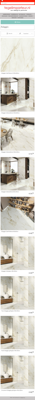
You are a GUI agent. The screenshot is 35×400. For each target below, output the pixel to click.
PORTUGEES (20, 17)
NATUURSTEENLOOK (13, 15)
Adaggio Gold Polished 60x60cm (9, 231)
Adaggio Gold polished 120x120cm (10, 152)
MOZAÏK (30, 15)
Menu (17, 22)
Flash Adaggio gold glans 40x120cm (10, 350)
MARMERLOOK (14, 14)
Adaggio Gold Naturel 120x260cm (10, 73)
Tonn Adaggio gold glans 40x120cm (10, 311)
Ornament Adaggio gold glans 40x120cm (12, 390)
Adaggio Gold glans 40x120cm (9, 271)
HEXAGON (14, 17)
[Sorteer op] (25, 33)
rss (24, 397)
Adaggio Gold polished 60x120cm (10, 191)
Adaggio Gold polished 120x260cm (10, 112)
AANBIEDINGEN (6, 14)
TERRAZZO (28, 14)
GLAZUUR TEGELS (23, 15)
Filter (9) (9, 33)
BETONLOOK (22, 14)
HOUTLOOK (4, 15)
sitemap (22, 397)
